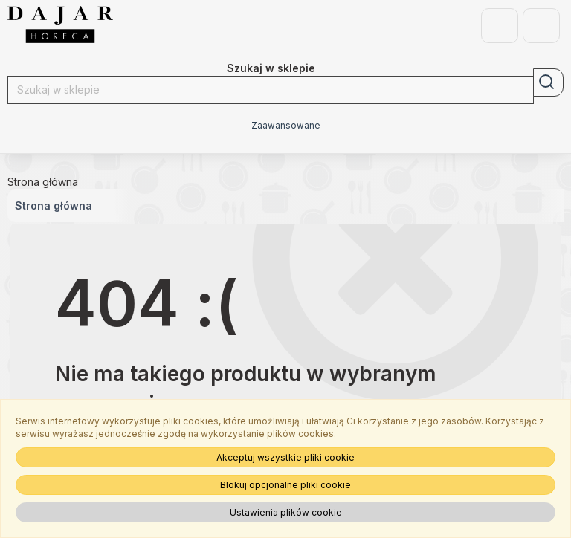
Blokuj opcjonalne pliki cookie (285, 484)
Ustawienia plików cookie (286, 512)
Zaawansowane (285, 125)
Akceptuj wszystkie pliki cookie (285, 457)
